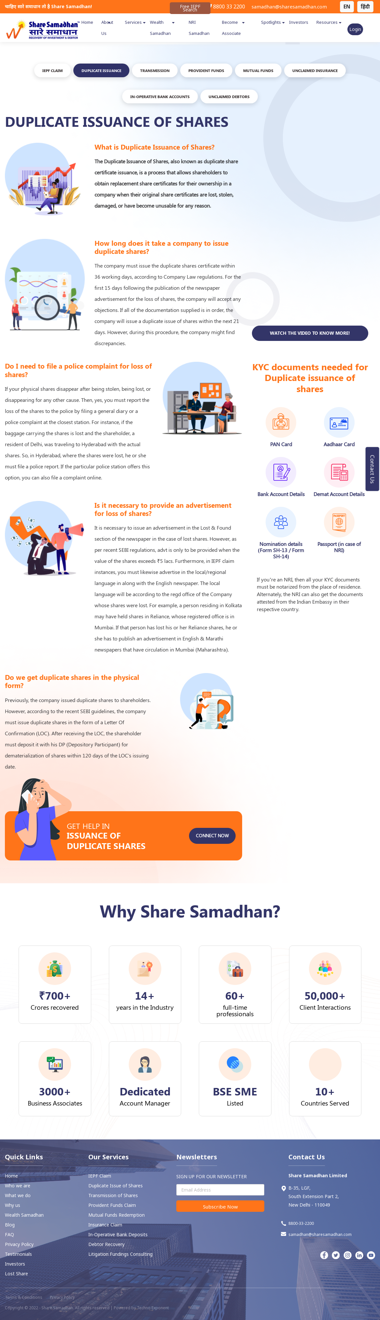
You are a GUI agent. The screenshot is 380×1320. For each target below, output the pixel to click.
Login (355, 29)
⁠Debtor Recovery (106, 1244)
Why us (12, 1205)
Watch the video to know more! (310, 364)
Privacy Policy (19, 1244)
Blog (10, 1225)
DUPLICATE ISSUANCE (101, 70)
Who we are (17, 1185)
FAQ (9, 1234)
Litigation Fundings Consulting (120, 1254)
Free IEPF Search (190, 8)
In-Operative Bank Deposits (118, 1234)
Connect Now (212, 866)
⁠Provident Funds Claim (112, 1205)
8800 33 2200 (226, 6)
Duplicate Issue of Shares (115, 1185)
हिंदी (365, 6)
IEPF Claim (52, 70)
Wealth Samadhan (24, 1215)
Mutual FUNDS (258, 70)
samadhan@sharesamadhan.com (289, 6)
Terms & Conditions (23, 1297)
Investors (298, 22)
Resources (327, 22)
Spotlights (271, 22)
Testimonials (18, 1254)
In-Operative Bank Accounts (160, 96)
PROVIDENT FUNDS (206, 70)
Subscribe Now (220, 1206)
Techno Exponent (153, 1308)
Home (87, 22)
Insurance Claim (105, 1225)
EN (346, 6)
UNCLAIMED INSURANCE (315, 70)
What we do (18, 1195)
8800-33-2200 (297, 1223)
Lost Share (16, 1273)
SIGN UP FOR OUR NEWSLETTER (211, 1176)
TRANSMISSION (154, 70)
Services (133, 22)
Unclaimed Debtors (229, 96)
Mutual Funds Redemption (116, 1215)
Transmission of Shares (113, 1195)
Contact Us (372, 469)
